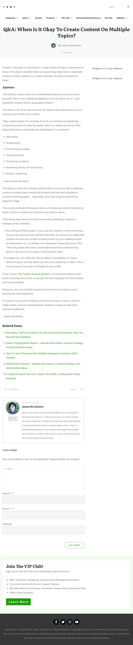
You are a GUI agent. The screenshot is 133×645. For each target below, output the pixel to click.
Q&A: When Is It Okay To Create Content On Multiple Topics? (66, 32)
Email (8, 508)
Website (7, 524)
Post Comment (74, 545)
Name (8, 493)
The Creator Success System (33, 273)
